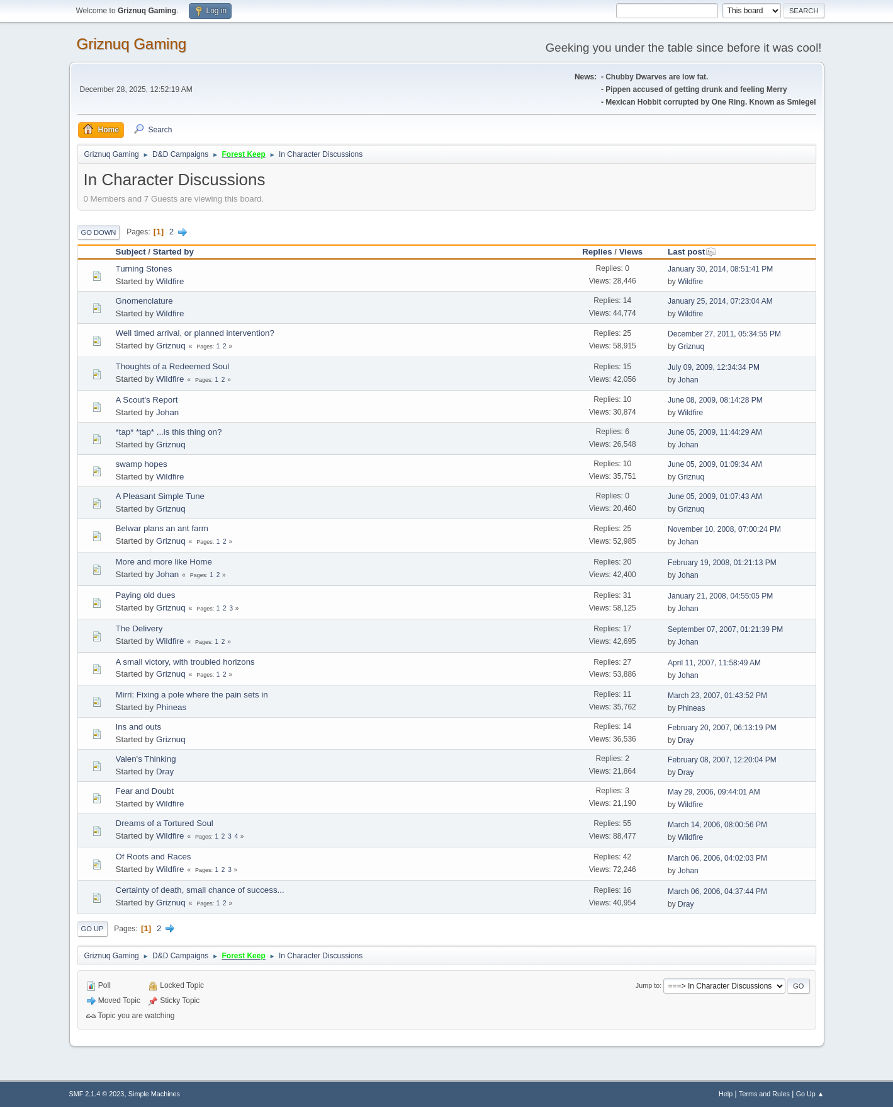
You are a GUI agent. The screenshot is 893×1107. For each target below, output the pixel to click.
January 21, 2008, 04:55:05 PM (720, 596)
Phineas (171, 707)
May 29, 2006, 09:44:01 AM (714, 792)
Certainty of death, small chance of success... (200, 890)
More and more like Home (164, 561)
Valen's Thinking (146, 759)
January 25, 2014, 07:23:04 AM (720, 301)
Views (631, 251)
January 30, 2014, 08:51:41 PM (720, 269)
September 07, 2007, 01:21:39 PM (725, 629)
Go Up (92, 928)
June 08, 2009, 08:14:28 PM (715, 400)
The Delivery (139, 628)
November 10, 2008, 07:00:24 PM (724, 529)
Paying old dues (146, 595)
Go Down (98, 232)
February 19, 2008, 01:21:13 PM (722, 562)
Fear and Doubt (145, 791)
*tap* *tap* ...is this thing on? (169, 432)
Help (726, 1094)
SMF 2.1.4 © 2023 (97, 1094)
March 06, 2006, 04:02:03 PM (717, 858)
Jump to (648, 985)
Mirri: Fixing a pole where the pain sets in (192, 694)
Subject (131, 251)
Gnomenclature (144, 301)
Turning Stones (144, 268)
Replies (597, 251)
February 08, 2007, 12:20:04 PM (722, 759)
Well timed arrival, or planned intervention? (195, 333)
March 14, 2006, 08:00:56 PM (717, 824)
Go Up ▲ (810, 1094)
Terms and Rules (764, 1094)
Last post (692, 251)
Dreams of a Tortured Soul (164, 823)
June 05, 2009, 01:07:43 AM (715, 496)
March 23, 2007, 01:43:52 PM (717, 695)
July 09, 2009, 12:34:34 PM (714, 367)
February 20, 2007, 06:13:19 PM (722, 727)
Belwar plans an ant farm (162, 528)
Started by (173, 251)
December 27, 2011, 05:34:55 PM (724, 334)
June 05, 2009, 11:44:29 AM (715, 432)
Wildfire (170, 281)
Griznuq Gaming (132, 43)
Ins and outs (139, 726)
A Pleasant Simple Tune (160, 496)
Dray (686, 740)
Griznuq (171, 345)
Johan (688, 380)
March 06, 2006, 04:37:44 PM (717, 891)
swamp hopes (141, 464)
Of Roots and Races (153, 856)
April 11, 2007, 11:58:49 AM (714, 662)
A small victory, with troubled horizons (185, 662)
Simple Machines (154, 1094)
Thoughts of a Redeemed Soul (173, 366)
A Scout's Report (147, 399)
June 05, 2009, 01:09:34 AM (715, 464)
